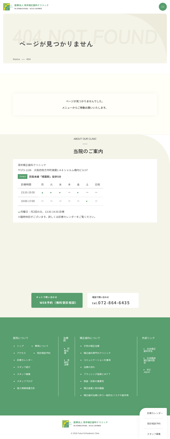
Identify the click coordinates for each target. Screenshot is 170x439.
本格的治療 (66, 362)
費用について (41, 345)
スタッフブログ (25, 381)
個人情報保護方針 (26, 388)
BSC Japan (147, 370)
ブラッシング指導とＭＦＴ (97, 374)
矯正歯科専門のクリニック (97, 352)
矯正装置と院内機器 (94, 388)
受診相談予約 (154, 423)
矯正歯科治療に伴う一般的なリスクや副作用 (106, 395)
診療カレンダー (155, 413)
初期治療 (66, 350)
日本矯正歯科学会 (150, 350)
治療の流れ (89, 367)
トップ (20, 345)
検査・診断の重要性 (94, 381)
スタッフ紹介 (23, 367)
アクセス (21, 352)
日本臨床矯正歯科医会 (150, 360)
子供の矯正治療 (91, 345)
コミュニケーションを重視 (97, 360)
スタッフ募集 (154, 433)
